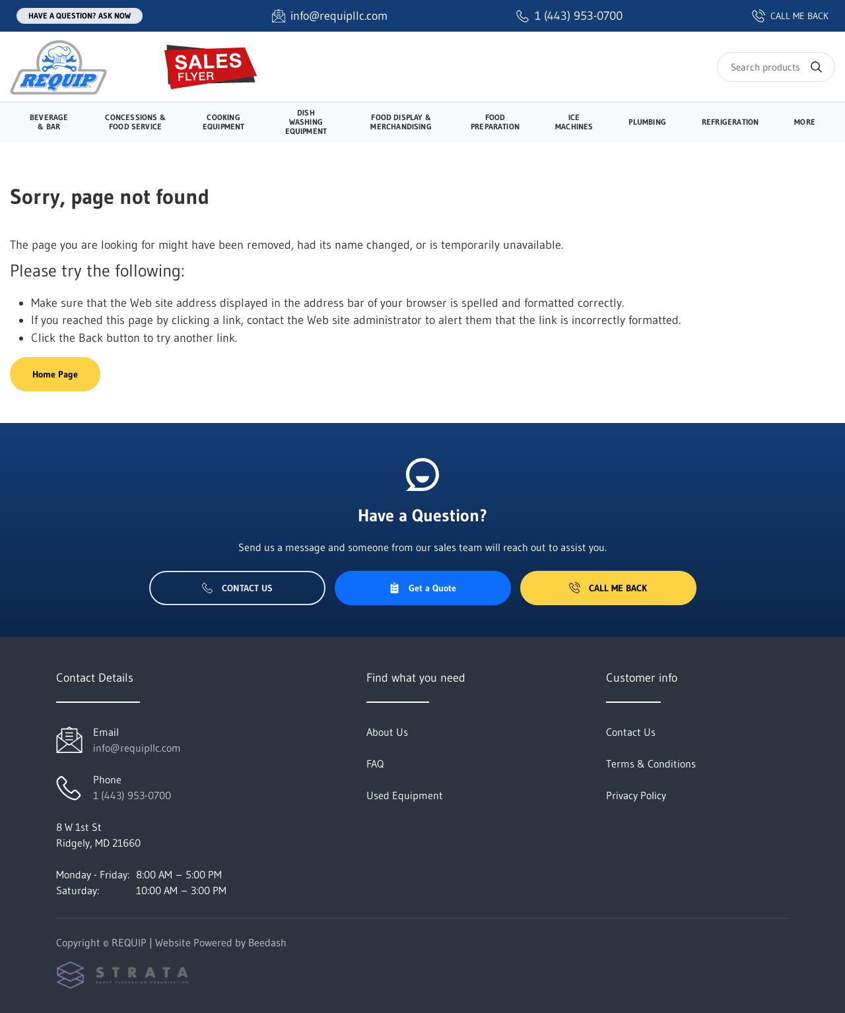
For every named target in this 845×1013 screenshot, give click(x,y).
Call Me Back (608, 588)
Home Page (55, 374)
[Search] (776, 67)
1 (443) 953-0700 (132, 795)
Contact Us (237, 588)
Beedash (267, 942)
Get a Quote (422, 588)
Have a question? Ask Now (79, 15)
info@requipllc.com (137, 747)
